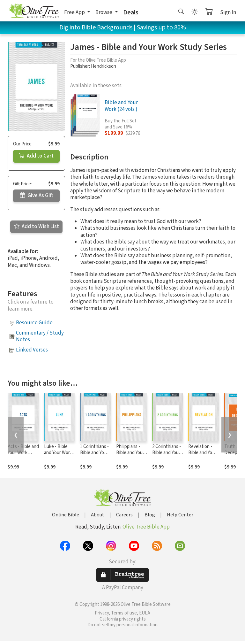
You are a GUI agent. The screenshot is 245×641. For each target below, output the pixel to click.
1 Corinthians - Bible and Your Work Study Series (94, 455)
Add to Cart (36, 156)
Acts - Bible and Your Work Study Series (23, 452)
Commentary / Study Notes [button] (40, 336)
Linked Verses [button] (32, 350)
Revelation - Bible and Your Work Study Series (202, 455)
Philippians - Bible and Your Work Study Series (130, 455)
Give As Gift (36, 195)
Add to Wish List (36, 226)
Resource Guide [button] (34, 323)
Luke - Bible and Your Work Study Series (58, 452)
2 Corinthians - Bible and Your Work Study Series (166, 455)
